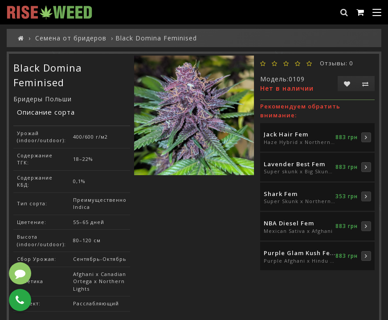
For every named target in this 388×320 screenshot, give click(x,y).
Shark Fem (281, 194)
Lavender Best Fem (294, 164)
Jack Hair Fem (286, 134)
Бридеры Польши (42, 99)
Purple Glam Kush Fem (300, 253)
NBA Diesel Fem (289, 223)
